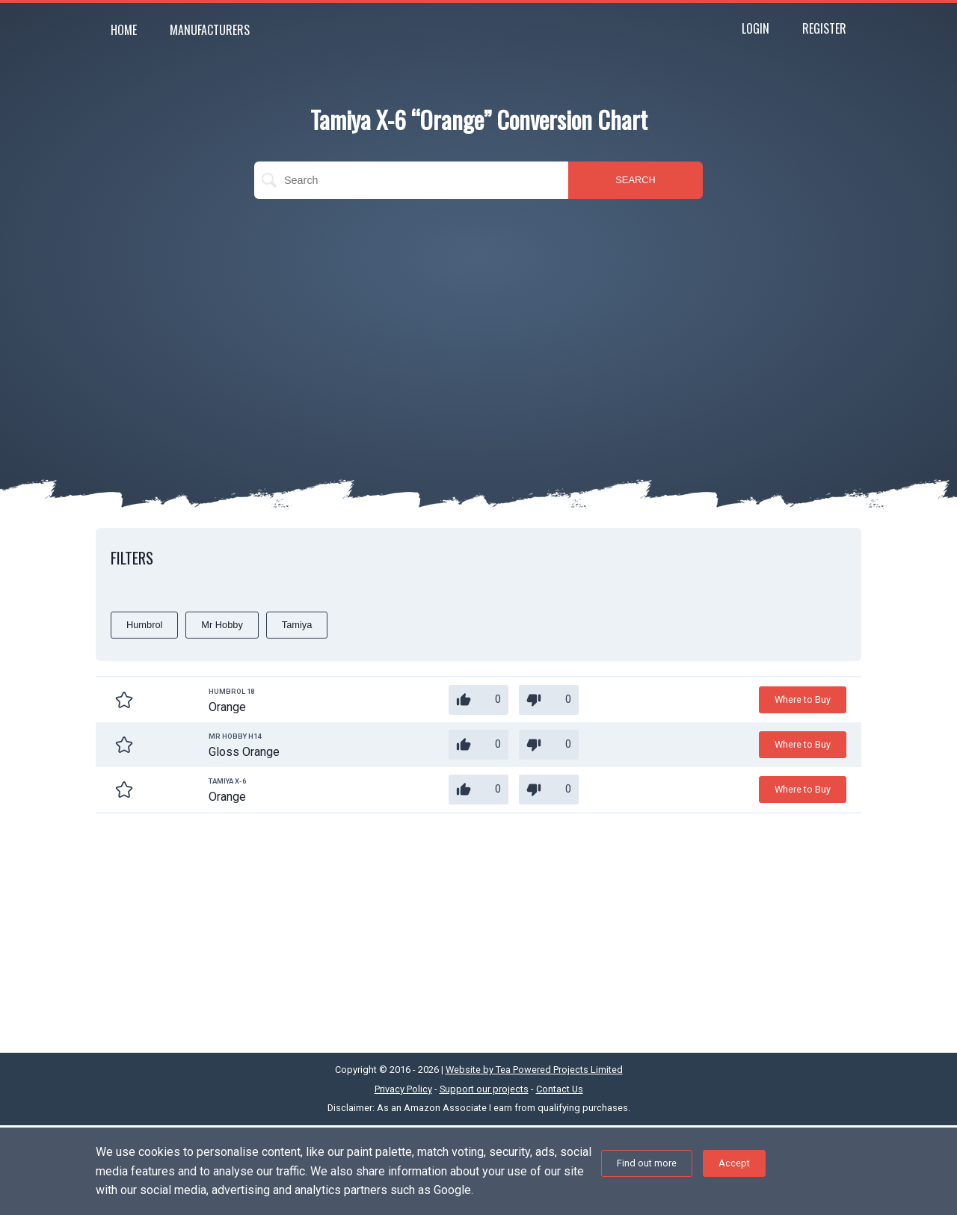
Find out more (647, 1163)
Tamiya (297, 624)
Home (124, 30)
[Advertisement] (478, 318)
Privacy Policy (403, 1089)
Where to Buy (803, 699)
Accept (734, 1163)
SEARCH (635, 179)
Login (755, 28)
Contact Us (559, 1089)
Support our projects (484, 1089)
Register (824, 28)
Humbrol (144, 624)
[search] (411, 180)
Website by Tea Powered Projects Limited (534, 1069)
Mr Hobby (221, 624)
